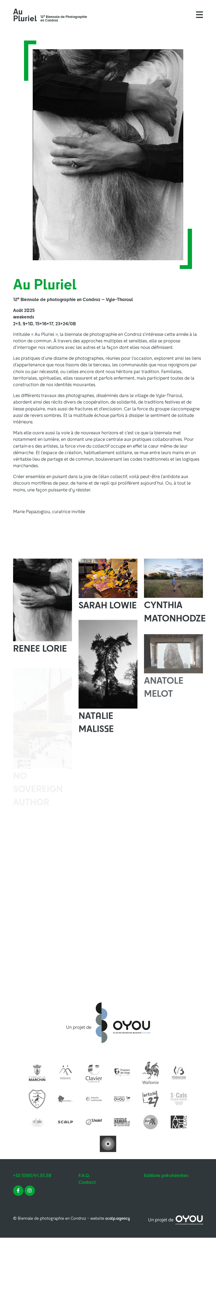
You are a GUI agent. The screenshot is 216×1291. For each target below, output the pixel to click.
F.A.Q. (84, 1175)
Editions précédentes (166, 1175)
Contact (87, 1182)
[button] (199, 14)
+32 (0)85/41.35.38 (32, 1175)
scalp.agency (117, 1218)
